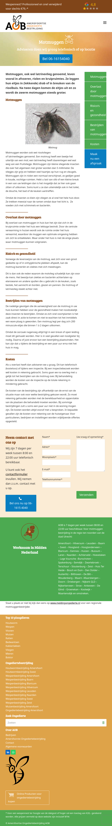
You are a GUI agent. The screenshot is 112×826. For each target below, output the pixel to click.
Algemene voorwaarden (19, 746)
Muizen (10, 634)
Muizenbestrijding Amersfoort (22, 706)
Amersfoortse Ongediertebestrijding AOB (29, 823)
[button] (104, 22)
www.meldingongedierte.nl (65, 603)
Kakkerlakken (13, 646)
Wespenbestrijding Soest (19, 698)
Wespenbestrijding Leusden (21, 691)
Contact (10, 742)
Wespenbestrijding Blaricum (21, 683)
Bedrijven (11, 735)
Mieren (9, 653)
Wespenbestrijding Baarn (19, 679)
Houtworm (11, 623)
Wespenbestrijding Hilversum (22, 687)
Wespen (10, 626)
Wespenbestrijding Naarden (21, 695)
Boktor (9, 657)
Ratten (9, 638)
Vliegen (10, 649)
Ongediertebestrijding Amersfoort (24, 710)
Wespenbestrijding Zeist (19, 702)
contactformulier (17, 474)
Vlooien (10, 630)
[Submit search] (103, 722)
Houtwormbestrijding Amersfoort (24, 668)
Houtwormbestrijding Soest (21, 671)
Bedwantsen (12, 642)
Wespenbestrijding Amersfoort (22, 675)
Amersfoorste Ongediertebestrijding (25, 738)
